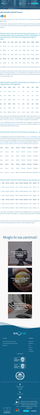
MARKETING (5, 345)
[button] (20, 3)
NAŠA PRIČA (31, 341)
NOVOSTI (30, 347)
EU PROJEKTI (31, 351)
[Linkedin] (2, 16)
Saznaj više (33, 411)
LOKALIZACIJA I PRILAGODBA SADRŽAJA (10, 343)
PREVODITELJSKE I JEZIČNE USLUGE (9, 341)
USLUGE (5, 338)
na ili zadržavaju (31, 136)
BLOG (30, 345)
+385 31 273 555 (20, 394)
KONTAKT (30, 349)
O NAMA (31, 338)
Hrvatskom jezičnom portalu (12, 124)
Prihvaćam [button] (26, 411)
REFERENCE (31, 343)
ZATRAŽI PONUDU (35, 3)
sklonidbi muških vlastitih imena (21, 19)
